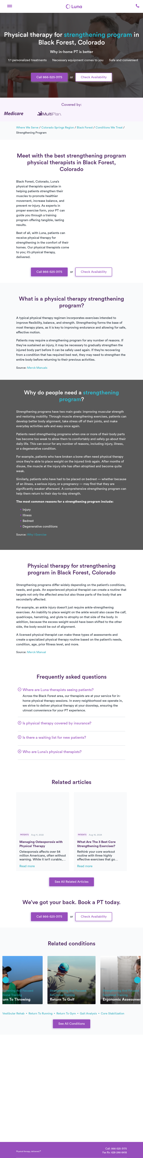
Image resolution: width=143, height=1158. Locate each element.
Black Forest (85, 127)
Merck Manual (36, 652)
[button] (9, 6)
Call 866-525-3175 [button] (49, 77)
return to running (42, 1013)
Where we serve (27, 127)
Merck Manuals (37, 367)
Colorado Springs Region (57, 127)
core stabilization (112, 1013)
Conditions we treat (109, 127)
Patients (24, 835)
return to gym (67, 1013)
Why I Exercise (36, 534)
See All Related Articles (71, 881)
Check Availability (94, 77)
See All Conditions (71, 1023)
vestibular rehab (14, 1013)
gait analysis (89, 1013)
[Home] (74, 6)
